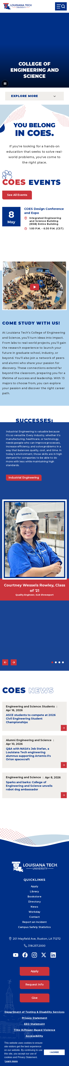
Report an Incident (34, 922)
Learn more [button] (11, 1061)
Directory (34, 901)
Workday (34, 911)
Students (48, 706)
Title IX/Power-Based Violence (34, 1030)
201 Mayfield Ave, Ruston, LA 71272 (37, 938)
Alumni (10, 740)
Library (34, 891)
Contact (34, 917)
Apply (34, 886)
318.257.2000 (36, 945)
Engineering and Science (23, 706)
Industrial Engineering (23, 477)
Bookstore (35, 896)
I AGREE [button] (54, 1052)
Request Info (34, 984)
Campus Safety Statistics (34, 927)
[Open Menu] (61, 6)
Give (35, 998)
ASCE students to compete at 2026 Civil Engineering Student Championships (31, 718)
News (34, 906)
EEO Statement (34, 1024)
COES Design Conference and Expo (44, 211)
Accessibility (34, 1036)
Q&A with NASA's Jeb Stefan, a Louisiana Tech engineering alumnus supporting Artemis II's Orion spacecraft (28, 754)
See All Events (17, 195)
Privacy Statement (34, 1018)
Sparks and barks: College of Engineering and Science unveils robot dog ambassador (29, 786)
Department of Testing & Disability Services (34, 1012)
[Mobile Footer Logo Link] (35, 864)
